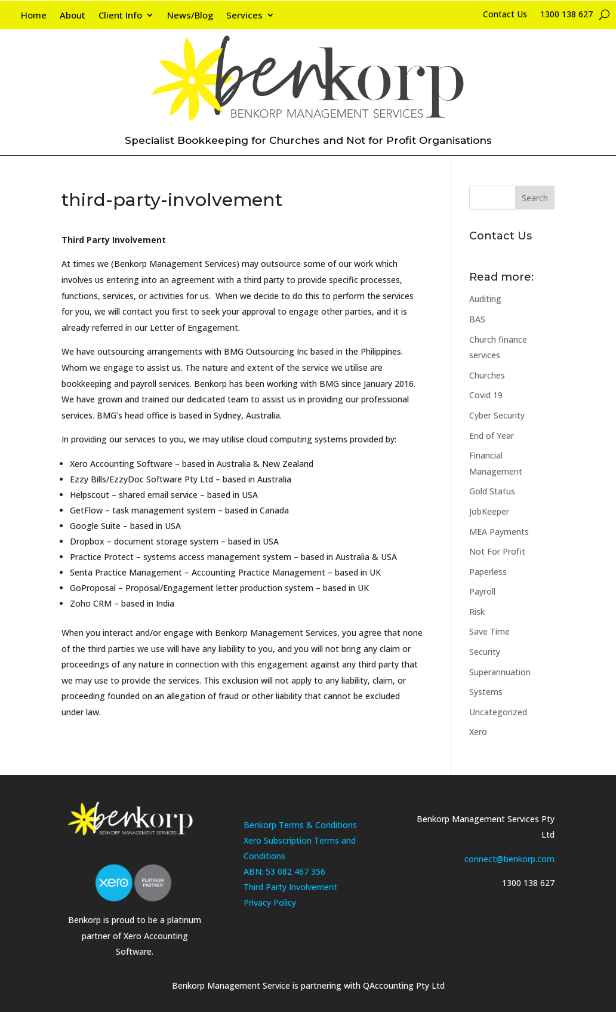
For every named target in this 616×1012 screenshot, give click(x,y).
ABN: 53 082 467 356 (284, 871)
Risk (477, 611)
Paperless (488, 571)
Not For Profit (497, 551)
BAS (477, 319)
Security (484, 651)
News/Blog (190, 16)
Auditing (485, 298)
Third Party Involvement (290, 887)
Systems (486, 691)
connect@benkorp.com (509, 859)
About (72, 16)
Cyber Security (497, 415)
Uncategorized (498, 712)
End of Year (491, 435)
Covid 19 (486, 395)
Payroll (482, 591)
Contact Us (505, 15)
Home (34, 16)
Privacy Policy (270, 902)
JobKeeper (489, 511)
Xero (478, 731)
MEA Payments (499, 531)
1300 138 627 (566, 15)
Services (244, 16)
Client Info (120, 16)
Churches (487, 375)
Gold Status (492, 491)
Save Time (489, 631)
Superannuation (500, 672)
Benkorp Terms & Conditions (300, 824)
